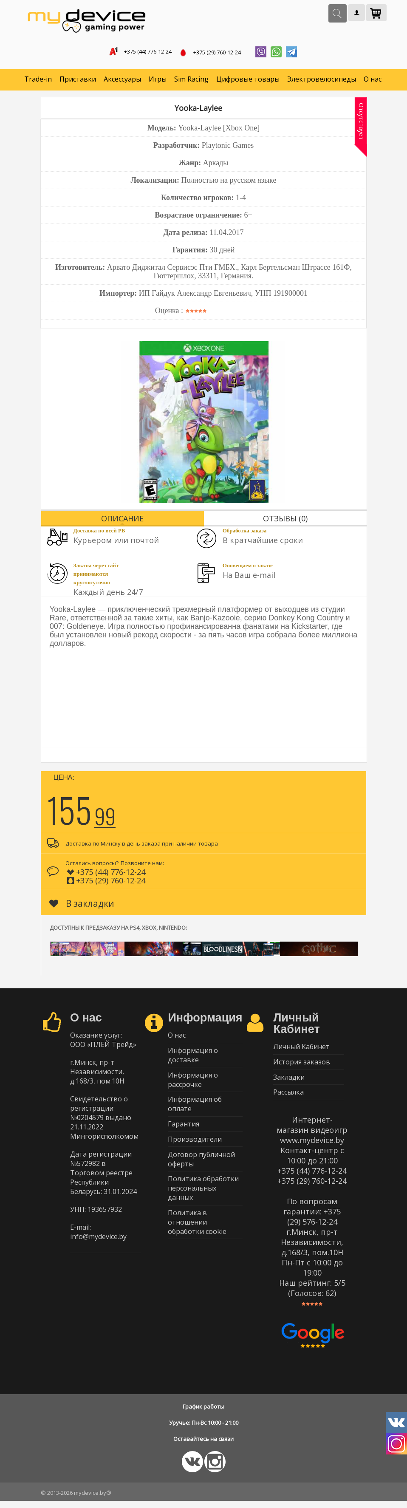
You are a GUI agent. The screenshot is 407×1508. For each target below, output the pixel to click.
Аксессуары (122, 80)
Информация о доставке (193, 1059)
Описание (122, 520)
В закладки (81, 905)
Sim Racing (191, 80)
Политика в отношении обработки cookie (197, 1236)
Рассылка (288, 1098)
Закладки (289, 1082)
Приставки (77, 80)
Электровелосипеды (321, 80)
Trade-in (38, 80)
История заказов (301, 1065)
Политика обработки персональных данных (203, 1200)
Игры (158, 80)
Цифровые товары (248, 80)
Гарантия (183, 1132)
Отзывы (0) (285, 520)
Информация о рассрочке (193, 1084)
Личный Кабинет (301, 1049)
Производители (195, 1148)
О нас (373, 80)
